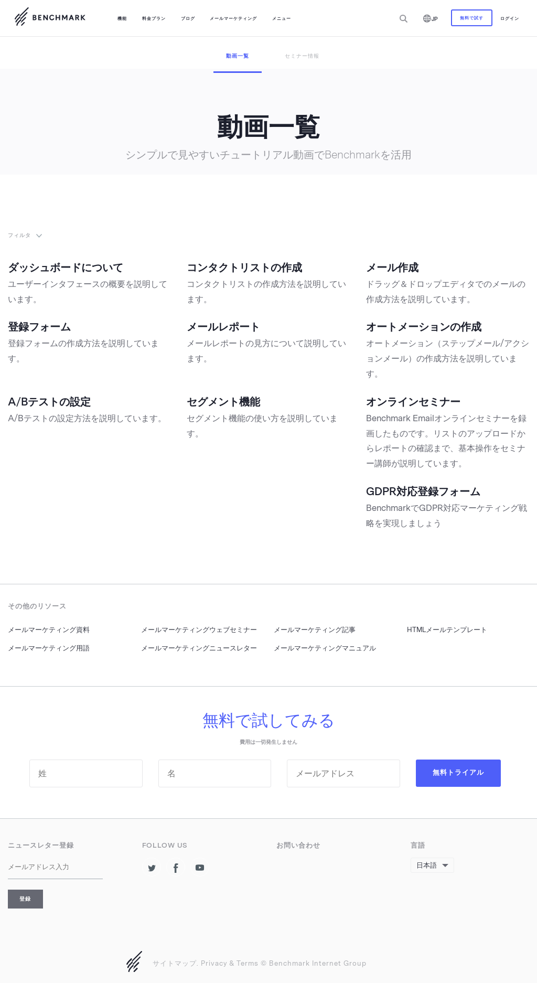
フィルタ (19, 235)
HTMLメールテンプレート (447, 630)
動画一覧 (237, 55)
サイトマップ (175, 963)
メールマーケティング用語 (49, 648)
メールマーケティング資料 (49, 630)
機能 (122, 18)
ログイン (509, 18)
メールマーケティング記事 (315, 630)
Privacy (214, 963)
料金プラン (154, 18)
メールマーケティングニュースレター (199, 648)
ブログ (188, 18)
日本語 (426, 865)
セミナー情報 (302, 55)
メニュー (281, 18)
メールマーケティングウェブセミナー (199, 630)
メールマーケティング (233, 18)
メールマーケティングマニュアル (325, 648)
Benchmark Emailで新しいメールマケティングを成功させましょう (49, 18)
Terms (248, 963)
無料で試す (472, 17)
